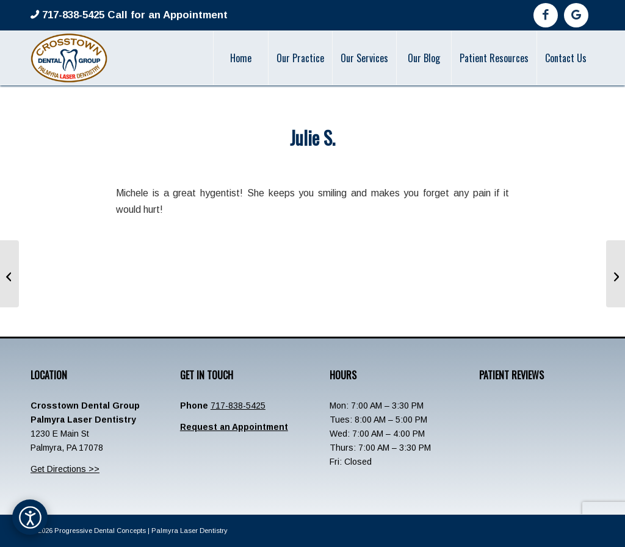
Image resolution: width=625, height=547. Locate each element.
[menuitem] (240, 58)
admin (356, 163)
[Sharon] (9, 273)
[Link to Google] (576, 15)
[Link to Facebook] (545, 15)
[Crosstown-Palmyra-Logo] (69, 58)
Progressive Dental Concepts (100, 530)
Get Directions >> (65, 469)
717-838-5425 (238, 405)
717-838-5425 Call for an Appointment (133, 15)
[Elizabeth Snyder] (615, 273)
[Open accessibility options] (30, 517)
